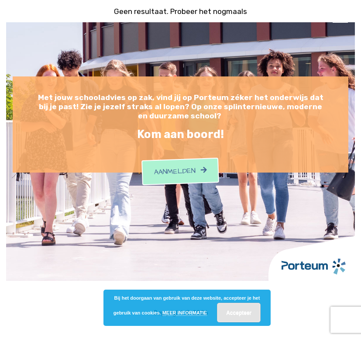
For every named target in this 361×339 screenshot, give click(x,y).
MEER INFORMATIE (184, 312)
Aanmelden (180, 171)
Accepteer (238, 313)
